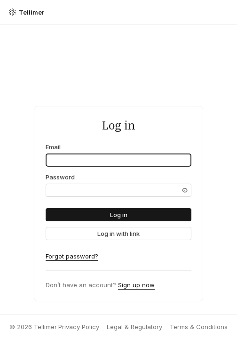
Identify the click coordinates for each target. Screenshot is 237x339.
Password (60, 177)
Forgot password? (72, 256)
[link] (118, 233)
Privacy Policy (78, 327)
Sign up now (136, 285)
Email (53, 147)
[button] (118, 214)
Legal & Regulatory (134, 327)
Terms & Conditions (199, 327)
